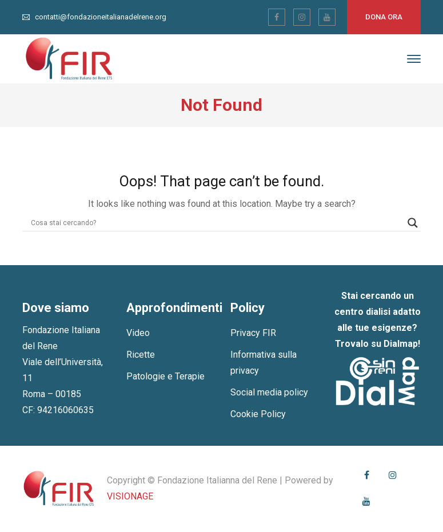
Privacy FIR (253, 332)
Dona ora (383, 17)
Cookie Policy (258, 414)
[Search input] (216, 223)
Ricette (140, 354)
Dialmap (401, 343)
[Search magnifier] (413, 223)
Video (138, 332)
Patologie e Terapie (165, 376)
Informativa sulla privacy (263, 362)
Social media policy (269, 392)
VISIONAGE (130, 496)
